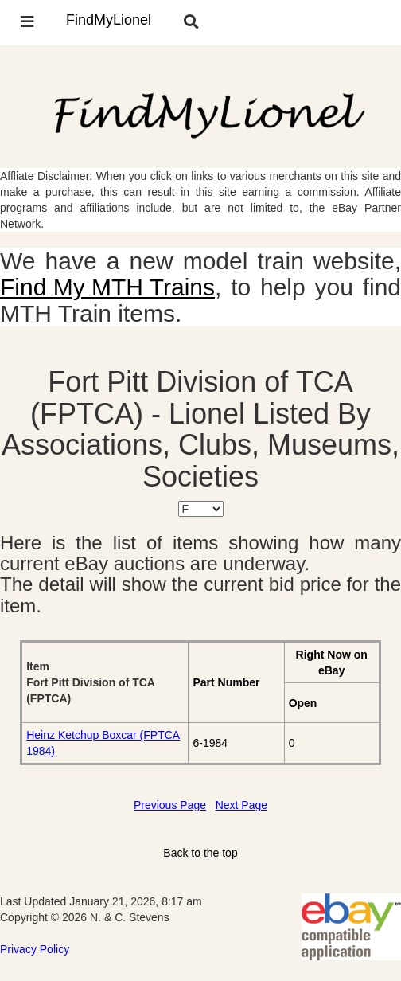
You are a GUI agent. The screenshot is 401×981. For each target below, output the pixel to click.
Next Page (241, 805)
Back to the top (200, 852)
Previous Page (170, 805)
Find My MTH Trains (107, 287)
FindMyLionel (108, 20)
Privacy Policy (34, 949)
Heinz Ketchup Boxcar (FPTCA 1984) (103, 743)
